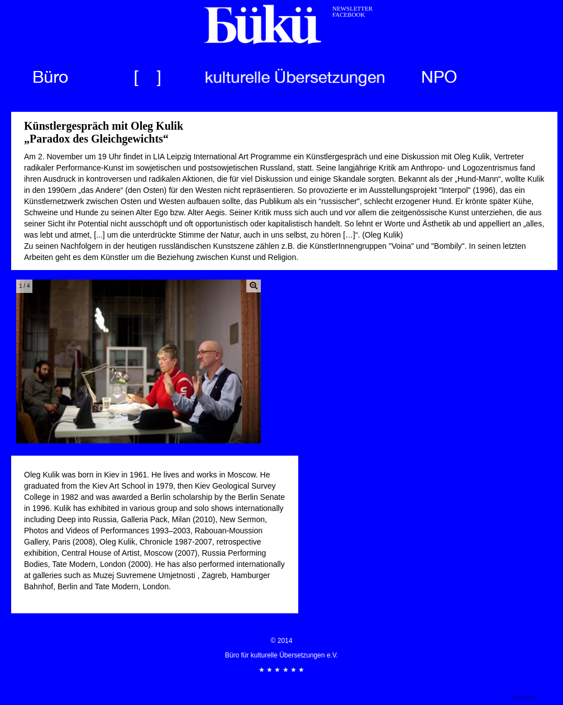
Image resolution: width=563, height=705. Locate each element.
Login (498, 697)
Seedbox (548, 697)
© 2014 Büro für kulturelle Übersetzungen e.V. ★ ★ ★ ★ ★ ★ (281, 655)
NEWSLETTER (352, 8)
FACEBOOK (348, 14)
